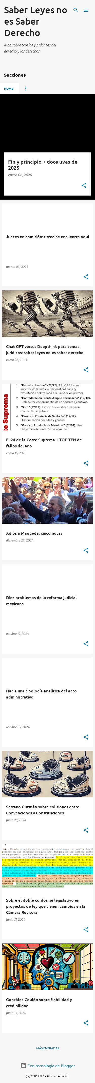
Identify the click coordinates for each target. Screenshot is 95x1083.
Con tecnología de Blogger (47, 1065)
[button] (84, 185)
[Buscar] (76, 10)
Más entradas (47, 1048)
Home (8, 88)
